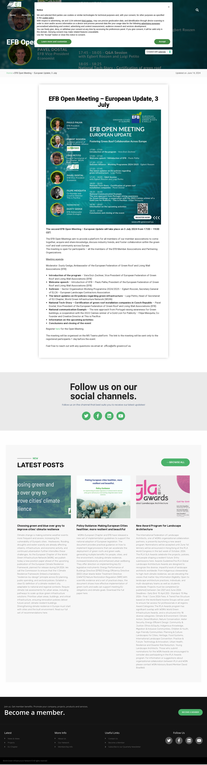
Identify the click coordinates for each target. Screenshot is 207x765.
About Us (27, 15)
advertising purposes (150, 23)
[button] (168, 7)
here (58, 329)
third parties (87, 21)
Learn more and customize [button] (54, 41)
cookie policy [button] (48, 18)
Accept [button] (162, 41)
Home (13, 16)
